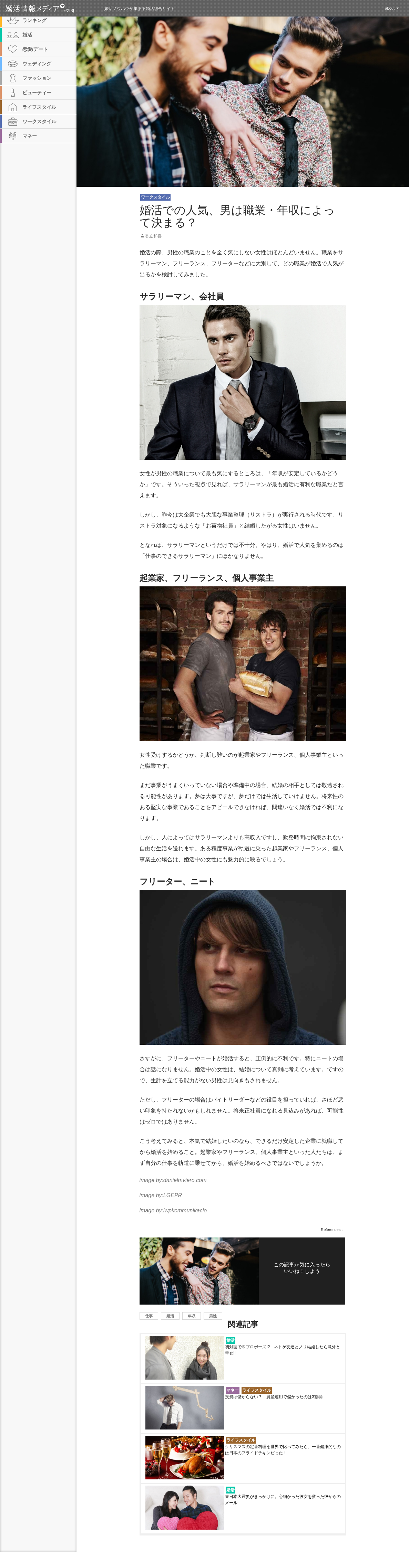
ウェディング (36, 63)
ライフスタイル (256, 1390)
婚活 (170, 1316)
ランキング (34, 20)
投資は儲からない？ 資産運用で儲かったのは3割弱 (274, 1396)
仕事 (149, 1316)
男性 (213, 1316)
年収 (191, 1316)
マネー (232, 1390)
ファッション (36, 78)
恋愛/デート (35, 49)
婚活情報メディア (52, 8)
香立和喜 (153, 236)
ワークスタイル (155, 197)
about (390, 8)
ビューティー (36, 92)
